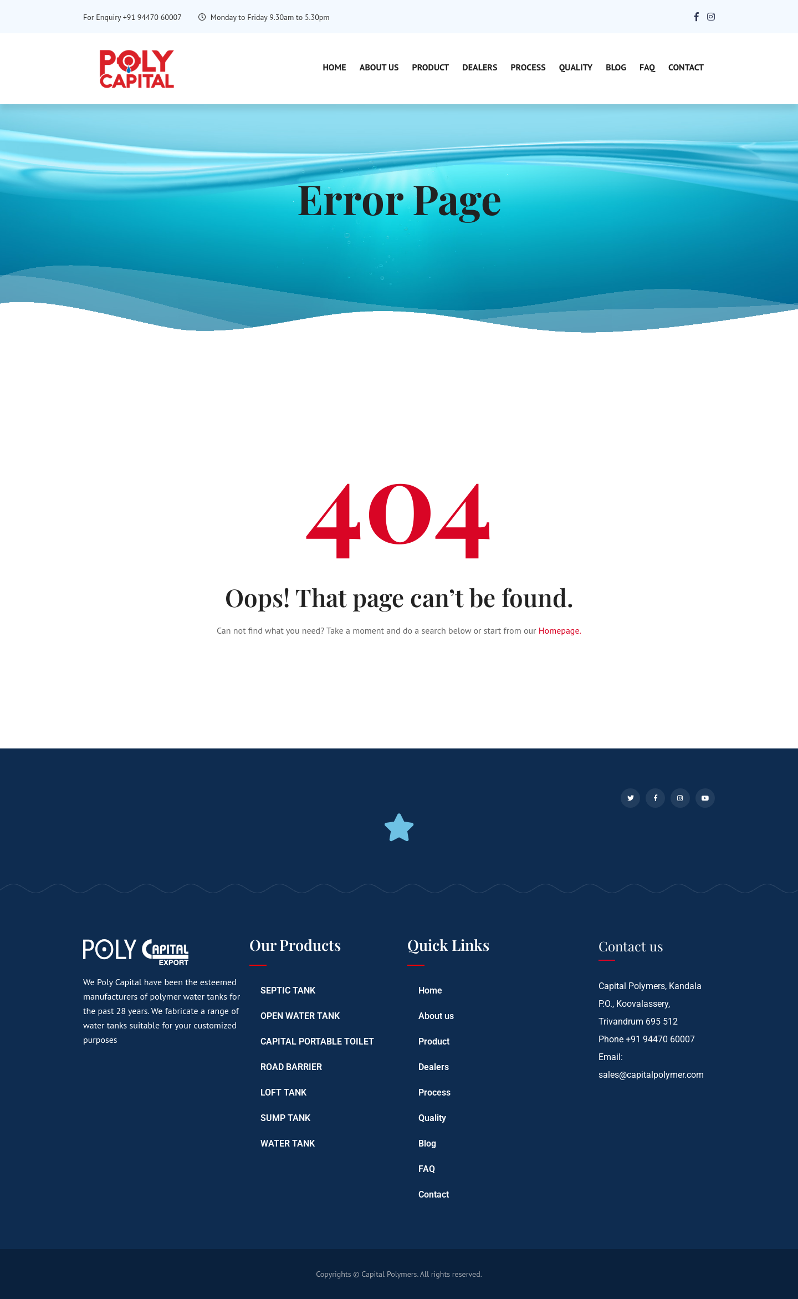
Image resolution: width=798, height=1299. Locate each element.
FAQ (647, 67)
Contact (686, 67)
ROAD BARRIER (291, 1067)
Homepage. (560, 630)
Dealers (479, 67)
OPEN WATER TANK (300, 1016)
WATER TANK (287, 1143)
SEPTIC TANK (287, 990)
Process (527, 67)
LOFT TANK (283, 1092)
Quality (576, 67)
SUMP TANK (285, 1118)
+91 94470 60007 (660, 1039)
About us (379, 67)
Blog (616, 67)
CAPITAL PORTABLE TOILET (317, 1041)
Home (334, 67)
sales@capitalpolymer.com (651, 1074)
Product (430, 67)
